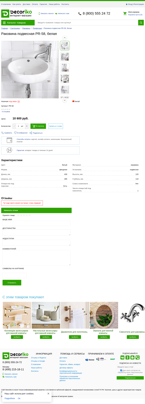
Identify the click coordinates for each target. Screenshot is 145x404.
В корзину (38, 126)
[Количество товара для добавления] (18, 126)
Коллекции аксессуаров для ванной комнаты (16, 332)
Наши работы (54, 4)
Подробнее (10, 398)
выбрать (17, 337)
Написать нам (62, 13)
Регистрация (139, 4)
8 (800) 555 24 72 (96, 13)
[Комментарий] (36, 257)
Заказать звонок (45, 13)
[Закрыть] (48, 393)
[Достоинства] (36, 232)
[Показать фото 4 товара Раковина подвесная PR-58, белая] (7, 78)
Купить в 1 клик (55, 126)
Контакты (65, 4)
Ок (19, 398)
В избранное (21, 133)
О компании (6, 4)
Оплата (35, 4)
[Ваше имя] (36, 223)
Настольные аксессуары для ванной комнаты (45, 332)
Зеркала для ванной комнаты (103, 332)
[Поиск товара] (86, 22)
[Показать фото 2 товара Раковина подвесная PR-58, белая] (7, 56)
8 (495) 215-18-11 (13, 369)
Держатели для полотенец (74, 332)
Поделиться (36, 133)
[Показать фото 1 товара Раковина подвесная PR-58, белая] (7, 46)
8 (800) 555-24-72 (12, 362)
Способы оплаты (23, 139)
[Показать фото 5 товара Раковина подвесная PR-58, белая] (7, 89)
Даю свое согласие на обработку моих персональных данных (130, 372)
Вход (130, 4)
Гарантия (43, 4)
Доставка (26, 4)
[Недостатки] (36, 243)
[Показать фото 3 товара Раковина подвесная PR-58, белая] (7, 67)
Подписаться (130, 378)
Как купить (17, 4)
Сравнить (6, 133)
